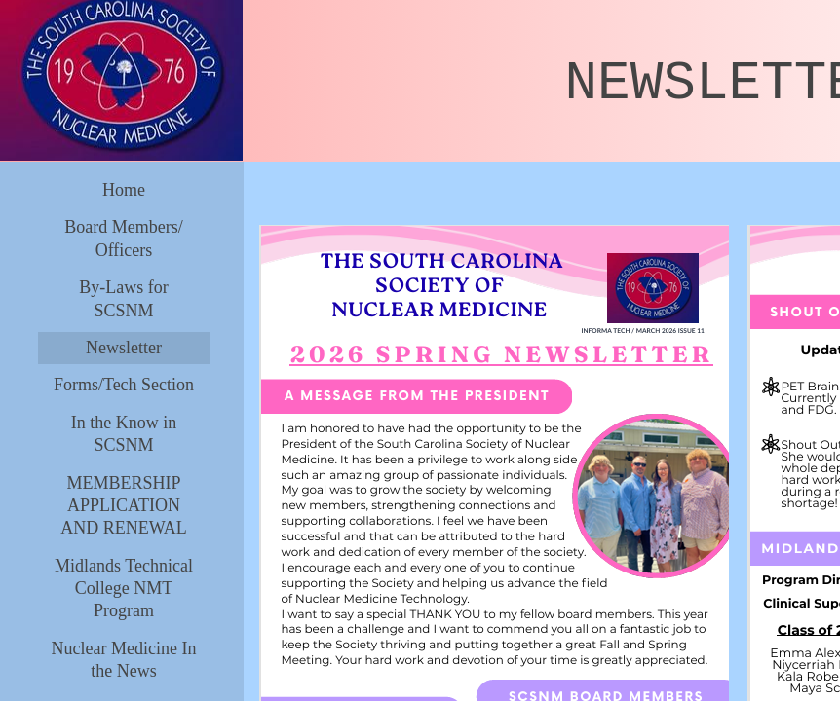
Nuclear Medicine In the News (124, 660)
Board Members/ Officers (123, 238)
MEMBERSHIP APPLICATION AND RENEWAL (123, 505)
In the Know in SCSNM (123, 434)
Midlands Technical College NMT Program (124, 588)
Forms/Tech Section (124, 384)
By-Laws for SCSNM (123, 298)
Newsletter (124, 347)
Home (123, 190)
